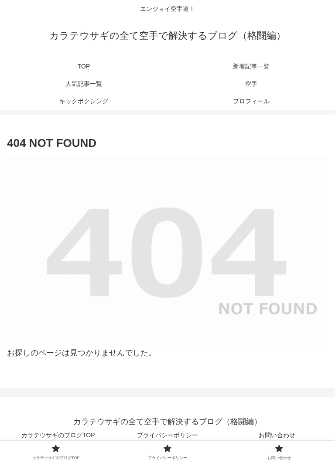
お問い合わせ (277, 435)
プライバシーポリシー (167, 435)
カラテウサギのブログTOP (58, 435)
